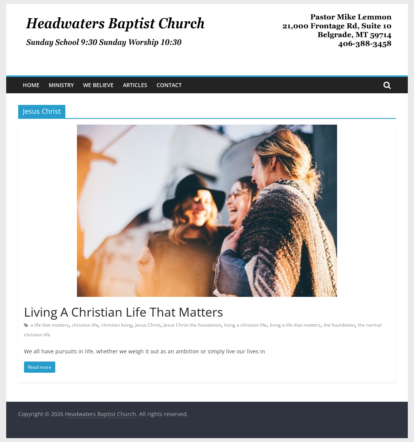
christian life (85, 325)
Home (31, 85)
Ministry (61, 85)
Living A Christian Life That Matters (123, 311)
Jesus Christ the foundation (192, 325)
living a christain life (245, 325)
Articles (135, 85)
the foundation (339, 325)
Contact (169, 85)
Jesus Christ (147, 325)
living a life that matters (295, 325)
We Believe (98, 85)
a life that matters (50, 325)
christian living (116, 325)
